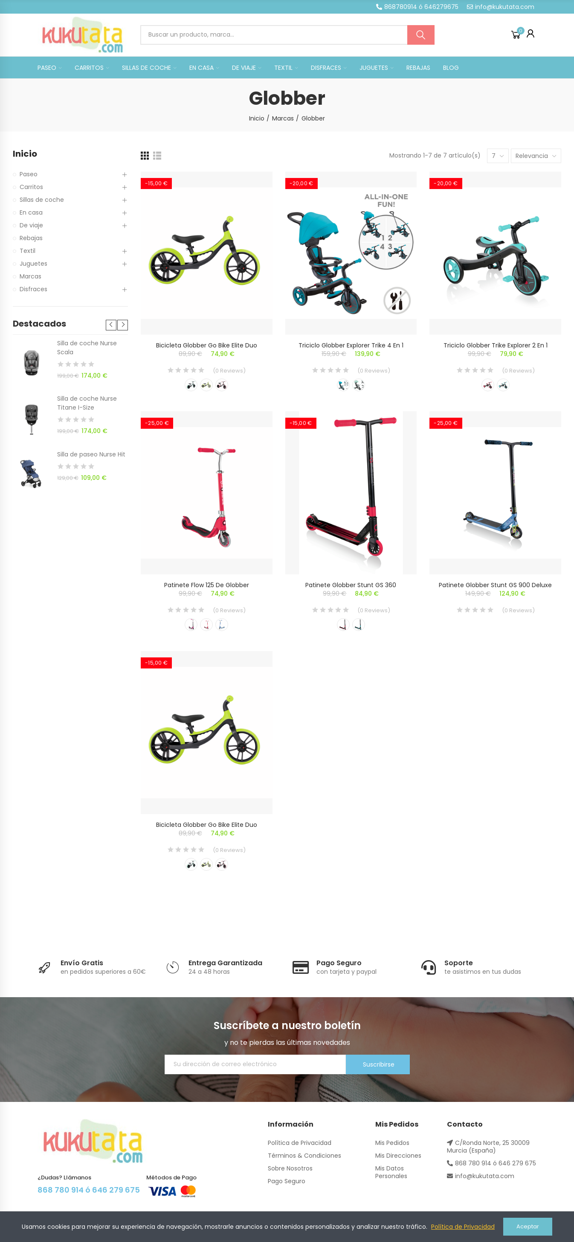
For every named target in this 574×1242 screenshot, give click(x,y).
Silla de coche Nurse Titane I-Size (87, 403)
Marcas (30, 276)
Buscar (421, 35)
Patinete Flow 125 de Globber (206, 585)
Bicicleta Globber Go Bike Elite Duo (206, 345)
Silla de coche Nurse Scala (87, 347)
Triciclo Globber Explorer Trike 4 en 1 (351, 345)
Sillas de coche (42, 199)
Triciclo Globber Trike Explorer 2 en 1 (496, 345)
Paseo (29, 174)
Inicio (25, 154)
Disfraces (33, 289)
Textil (27, 251)
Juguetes (33, 263)
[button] (417, 7)
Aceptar (527, 1226)
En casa (31, 212)
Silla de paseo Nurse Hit (91, 454)
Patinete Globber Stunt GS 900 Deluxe (495, 585)
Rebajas (31, 238)
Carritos (31, 187)
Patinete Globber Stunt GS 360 (350, 585)
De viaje (31, 225)
